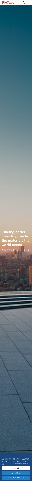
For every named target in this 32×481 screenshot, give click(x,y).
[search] (23, 2)
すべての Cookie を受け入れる (16, 477)
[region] (16, 467)
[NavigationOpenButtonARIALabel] (28, 2)
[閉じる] (30, 455)
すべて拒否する (16, 473)
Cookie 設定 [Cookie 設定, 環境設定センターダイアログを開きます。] (16, 468)
